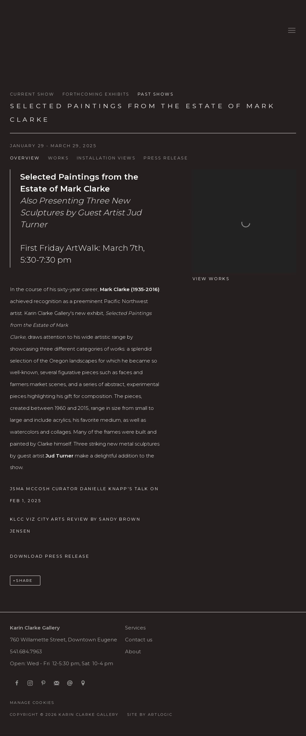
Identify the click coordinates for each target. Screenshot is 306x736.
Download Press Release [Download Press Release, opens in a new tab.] (49, 556)
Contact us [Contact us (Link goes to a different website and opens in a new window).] (138, 640)
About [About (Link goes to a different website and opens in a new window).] (133, 652)
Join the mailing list (57, 683)
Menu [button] (291, 31)
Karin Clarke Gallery (30, 30)
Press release (166, 157)
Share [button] (24, 580)
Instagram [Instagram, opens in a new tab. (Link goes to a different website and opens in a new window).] (30, 683)
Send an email (70, 683)
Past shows (156, 94)
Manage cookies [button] (32, 702)
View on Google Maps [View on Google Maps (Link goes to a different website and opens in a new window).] (83, 683)
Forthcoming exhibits (96, 94)
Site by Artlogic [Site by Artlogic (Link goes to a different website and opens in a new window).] (149, 714)
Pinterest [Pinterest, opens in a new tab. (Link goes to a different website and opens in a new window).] (43, 683)
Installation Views (106, 157)
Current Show (32, 94)
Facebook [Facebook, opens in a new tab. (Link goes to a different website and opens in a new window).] (17, 683)
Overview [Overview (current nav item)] (25, 157)
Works (58, 157)
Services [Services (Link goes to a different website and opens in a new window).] (135, 628)
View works (211, 278)
